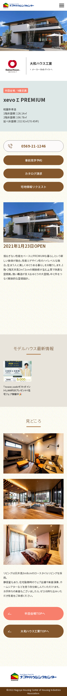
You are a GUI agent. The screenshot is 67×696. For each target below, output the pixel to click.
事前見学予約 (33, 160)
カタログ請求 (33, 173)
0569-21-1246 (33, 146)
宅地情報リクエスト (33, 187)
